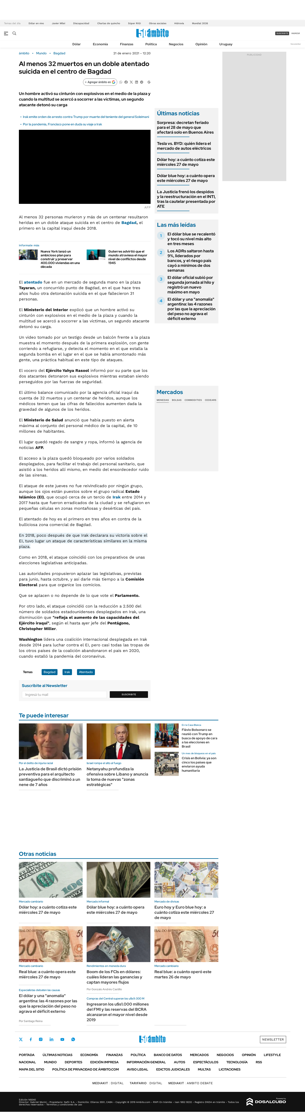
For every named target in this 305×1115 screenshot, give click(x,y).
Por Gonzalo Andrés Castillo (104, 989)
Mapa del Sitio (31, 1069)
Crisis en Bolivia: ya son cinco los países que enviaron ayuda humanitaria (199, 764)
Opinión (201, 44)
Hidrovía (179, 23)
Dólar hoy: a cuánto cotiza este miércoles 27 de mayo (186, 162)
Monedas (163, 400)
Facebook (31, 1039)
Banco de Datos (168, 1055)
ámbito (24, 53)
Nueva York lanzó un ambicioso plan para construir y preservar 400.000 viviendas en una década (60, 259)
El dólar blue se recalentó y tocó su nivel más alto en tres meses (191, 238)
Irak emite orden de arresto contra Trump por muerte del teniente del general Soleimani (86, 117)
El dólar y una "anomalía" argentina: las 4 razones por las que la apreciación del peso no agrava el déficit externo (191, 309)
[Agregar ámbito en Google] (100, 82)
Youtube (62, 1039)
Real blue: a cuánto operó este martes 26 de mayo (183, 974)
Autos (179, 1062)
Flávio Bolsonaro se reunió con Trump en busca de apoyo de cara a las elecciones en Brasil (199, 738)
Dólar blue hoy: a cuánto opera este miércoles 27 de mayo (186, 178)
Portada (27, 1055)
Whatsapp (73, 1039)
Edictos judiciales (173, 1069)
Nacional (27, 1062)
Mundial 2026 (200, 23)
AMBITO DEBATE (190, 1083)
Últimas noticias (57, 1055)
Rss (259, 1062)
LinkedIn (51, 1039)
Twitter (21, 1039)
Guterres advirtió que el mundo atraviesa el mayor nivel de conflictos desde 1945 (127, 257)
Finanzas (126, 44)
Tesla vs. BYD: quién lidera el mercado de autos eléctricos (184, 146)
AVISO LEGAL (137, 1069)
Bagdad (59, 53)
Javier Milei (58, 23)
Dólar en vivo (36, 23)
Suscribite (129, 694)
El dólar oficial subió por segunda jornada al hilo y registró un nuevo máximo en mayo (190, 285)
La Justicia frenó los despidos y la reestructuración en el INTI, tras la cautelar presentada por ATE (186, 199)
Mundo (41, 53)
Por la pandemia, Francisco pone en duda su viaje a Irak (62, 124)
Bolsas (177, 400)
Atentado (86, 672)
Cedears (210, 400)
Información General (146, 1062)
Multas (204, 1069)
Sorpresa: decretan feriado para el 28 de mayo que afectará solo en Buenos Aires (185, 127)
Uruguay (225, 44)
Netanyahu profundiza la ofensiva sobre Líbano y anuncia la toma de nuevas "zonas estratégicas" (117, 776)
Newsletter (296, 44)
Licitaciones (229, 1069)
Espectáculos (205, 1062)
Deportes (73, 1062)
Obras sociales (157, 23)
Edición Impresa (104, 1062)
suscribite (282, 33)
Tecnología (237, 1062)
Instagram (40, 1039)
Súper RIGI (134, 23)
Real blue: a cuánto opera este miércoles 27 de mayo (47, 974)
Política (151, 44)
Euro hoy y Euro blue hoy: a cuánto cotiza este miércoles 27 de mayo (184, 912)
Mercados (199, 1055)
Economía (100, 44)
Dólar (76, 44)
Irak (116, 497)
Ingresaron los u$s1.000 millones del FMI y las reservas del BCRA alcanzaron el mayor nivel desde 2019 (118, 1012)
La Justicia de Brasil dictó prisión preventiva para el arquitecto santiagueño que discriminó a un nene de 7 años (50, 776)
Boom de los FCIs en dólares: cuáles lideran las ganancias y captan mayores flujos (114, 977)
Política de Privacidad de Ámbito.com (85, 1069)
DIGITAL (108, 1083)
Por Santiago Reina (30, 1021)
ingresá (295, 33)
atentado (33, 282)
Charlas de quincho (108, 23)
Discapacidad (81, 23)
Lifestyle (272, 1055)
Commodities (193, 400)
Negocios (176, 44)
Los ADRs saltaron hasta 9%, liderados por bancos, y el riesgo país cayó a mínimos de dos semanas (190, 260)
